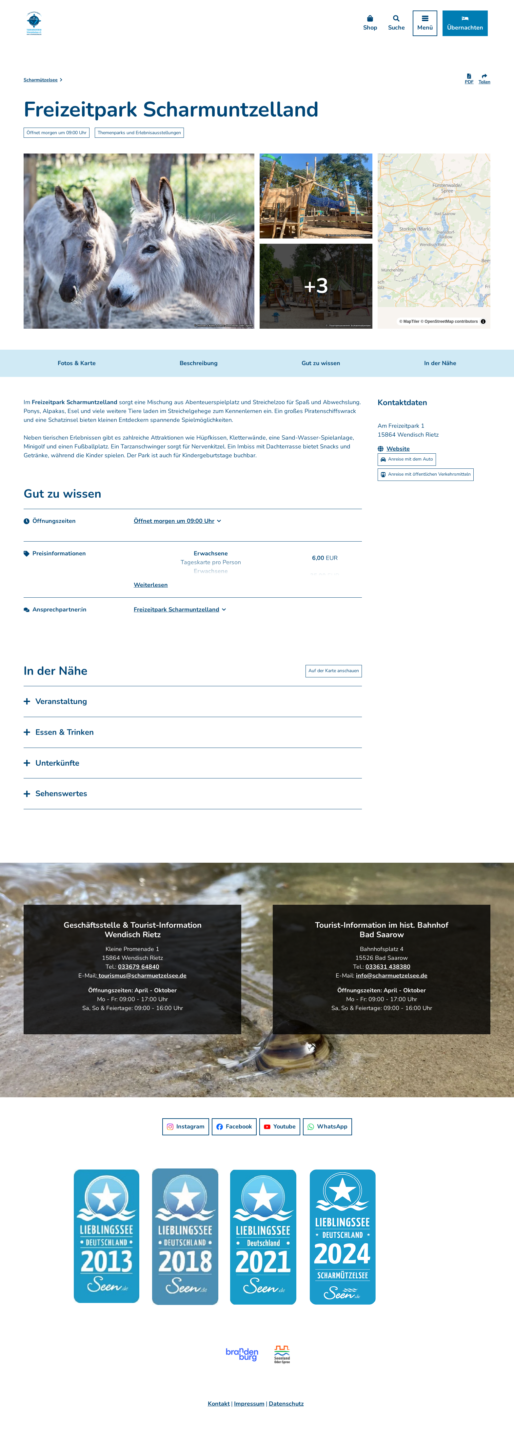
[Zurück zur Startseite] (34, 23)
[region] (434, 241)
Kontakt (219, 1404)
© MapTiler (409, 321)
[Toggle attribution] (483, 321)
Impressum (249, 1404)
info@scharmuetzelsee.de (391, 976)
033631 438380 (388, 967)
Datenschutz (286, 1404)
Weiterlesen (151, 585)
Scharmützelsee (41, 80)
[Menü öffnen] (425, 23)
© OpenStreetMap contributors (449, 321)
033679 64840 (138, 967)
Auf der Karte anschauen (333, 671)
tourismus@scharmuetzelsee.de (142, 976)
